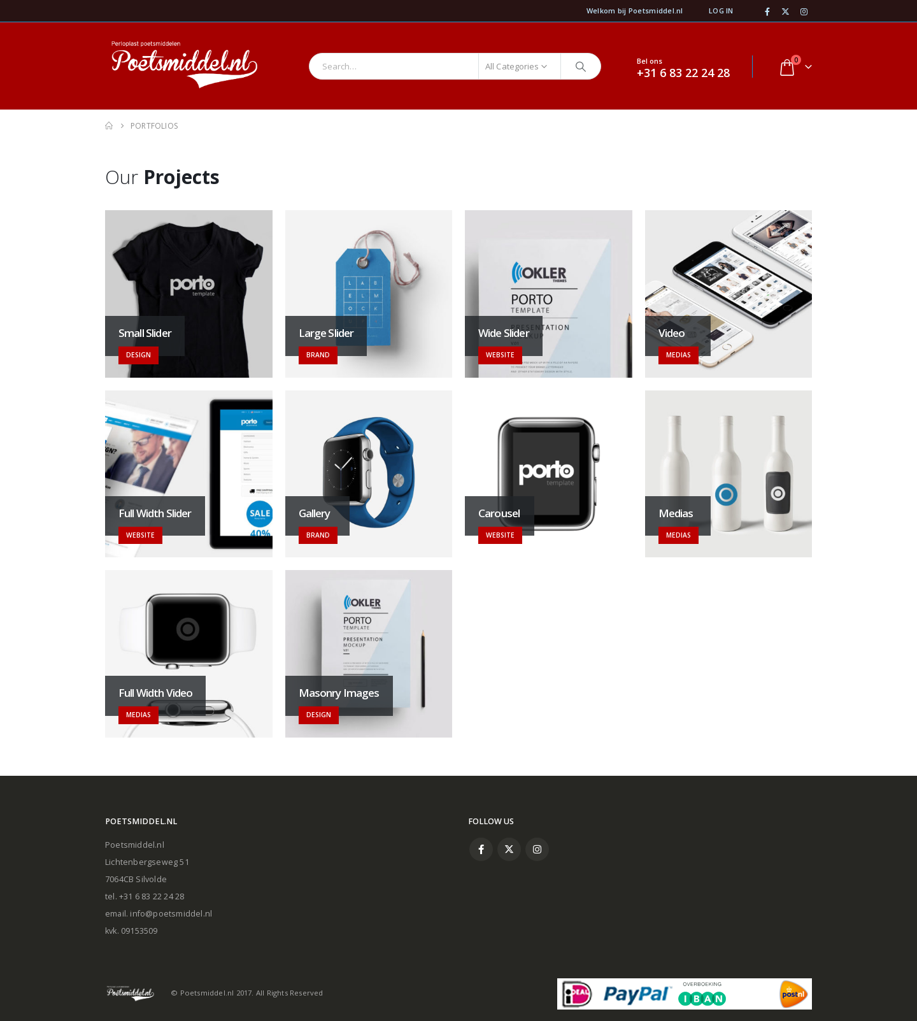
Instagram (537, 849)
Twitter (509, 849)
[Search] (581, 66)
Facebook (481, 849)
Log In (721, 10)
